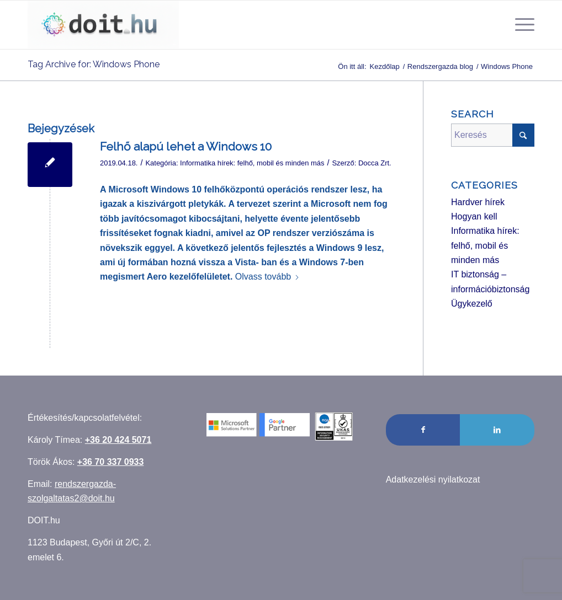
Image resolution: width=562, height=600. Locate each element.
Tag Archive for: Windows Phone (94, 64)
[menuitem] (521, 25)
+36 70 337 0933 (110, 462)
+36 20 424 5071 (118, 439)
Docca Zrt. (374, 163)
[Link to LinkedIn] (497, 429)
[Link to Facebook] (423, 429)
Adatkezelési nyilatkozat (433, 479)
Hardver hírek (478, 202)
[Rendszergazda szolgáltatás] (103, 25)
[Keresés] (492, 135)
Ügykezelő (471, 303)
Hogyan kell (474, 216)
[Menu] (521, 25)
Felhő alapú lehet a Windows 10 (186, 146)
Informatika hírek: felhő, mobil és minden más (252, 163)
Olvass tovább (267, 276)
